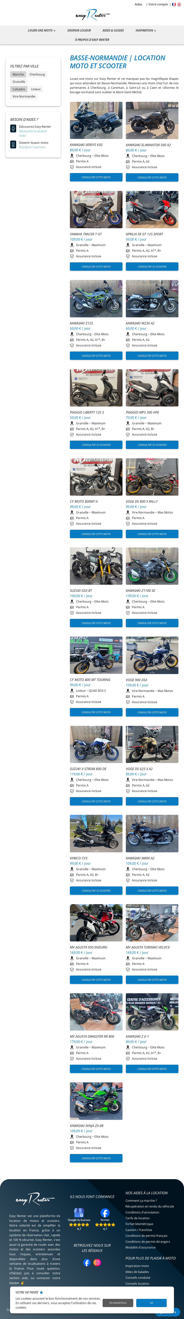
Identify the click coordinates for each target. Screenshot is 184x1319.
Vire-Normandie (24, 96)
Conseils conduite (137, 1278)
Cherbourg (37, 74)
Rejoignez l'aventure (32, 147)
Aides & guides (113, 30)
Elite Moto (101, 156)
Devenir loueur (79, 30)
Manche (18, 74)
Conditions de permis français (146, 1236)
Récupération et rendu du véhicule (149, 1206)
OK (151, 1302)
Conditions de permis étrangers (147, 1242)
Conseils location (137, 1284)
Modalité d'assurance (140, 1247)
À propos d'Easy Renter (92, 40)
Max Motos (165, 512)
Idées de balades (137, 1272)
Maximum (99, 245)
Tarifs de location (137, 1218)
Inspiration (144, 30)
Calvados (19, 89)
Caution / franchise (138, 1230)
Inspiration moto (137, 1266)
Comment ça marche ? (141, 1201)
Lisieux (36, 89)
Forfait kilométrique (139, 1224)
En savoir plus (118, 1302)
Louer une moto (40, 30)
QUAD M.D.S (97, 691)
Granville (19, 82)
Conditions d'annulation (142, 1212)
